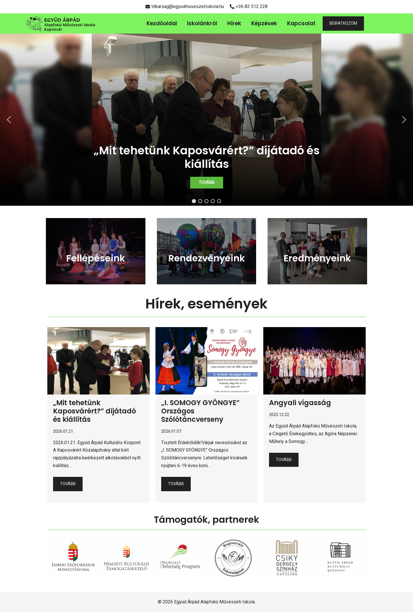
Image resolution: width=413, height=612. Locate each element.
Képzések (264, 23)
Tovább (68, 483)
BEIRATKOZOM (343, 23)
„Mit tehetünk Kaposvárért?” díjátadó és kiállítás (94, 411)
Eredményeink (317, 258)
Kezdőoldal (162, 23)
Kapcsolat (301, 23)
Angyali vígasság (300, 402)
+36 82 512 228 (249, 6)
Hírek (234, 23)
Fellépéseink (95, 258)
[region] (206, 120)
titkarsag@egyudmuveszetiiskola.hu (184, 6)
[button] (206, 120)
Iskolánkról (202, 23)
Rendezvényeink (206, 258)
